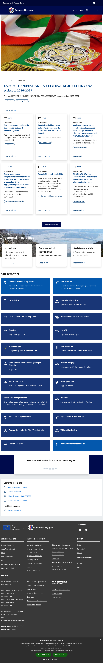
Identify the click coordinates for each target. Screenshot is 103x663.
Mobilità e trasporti (33, 570)
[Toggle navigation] (4, 10)
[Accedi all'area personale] (94, 3)
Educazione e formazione (61, 545)
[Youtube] (80, 10)
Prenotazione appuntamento (37, 581)
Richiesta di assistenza (35, 593)
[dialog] (51, 650)
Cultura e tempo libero (35, 549)
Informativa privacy (34, 604)
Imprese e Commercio (34, 555)
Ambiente (55, 558)
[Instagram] (86, 10)
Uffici (3, 552)
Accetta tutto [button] (43, 655)
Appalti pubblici (32, 559)
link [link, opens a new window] (72, 650)
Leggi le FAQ (31, 589)
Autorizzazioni (57, 566)
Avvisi (10, 80)
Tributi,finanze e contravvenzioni (58, 553)
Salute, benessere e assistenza (63, 562)
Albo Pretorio (56, 597)
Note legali (30, 597)
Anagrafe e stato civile (35, 545)
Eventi (79, 567)
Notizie (77, 118)
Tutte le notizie (51, 224)
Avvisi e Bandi (57, 593)
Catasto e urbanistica (34, 563)
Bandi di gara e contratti (61, 589)
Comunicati (81, 549)
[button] (51, 659)
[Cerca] (98, 10)
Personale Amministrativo (10, 564)
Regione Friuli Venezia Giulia (13, 3)
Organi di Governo (7, 545)
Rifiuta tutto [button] (60, 654)
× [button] (100, 640)
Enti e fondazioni (7, 556)
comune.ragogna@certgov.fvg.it (13, 620)
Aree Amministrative (8, 549)
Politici (3, 560)
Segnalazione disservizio (35, 585)
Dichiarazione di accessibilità (37, 600)
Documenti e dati (7, 568)
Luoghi (79, 563)
